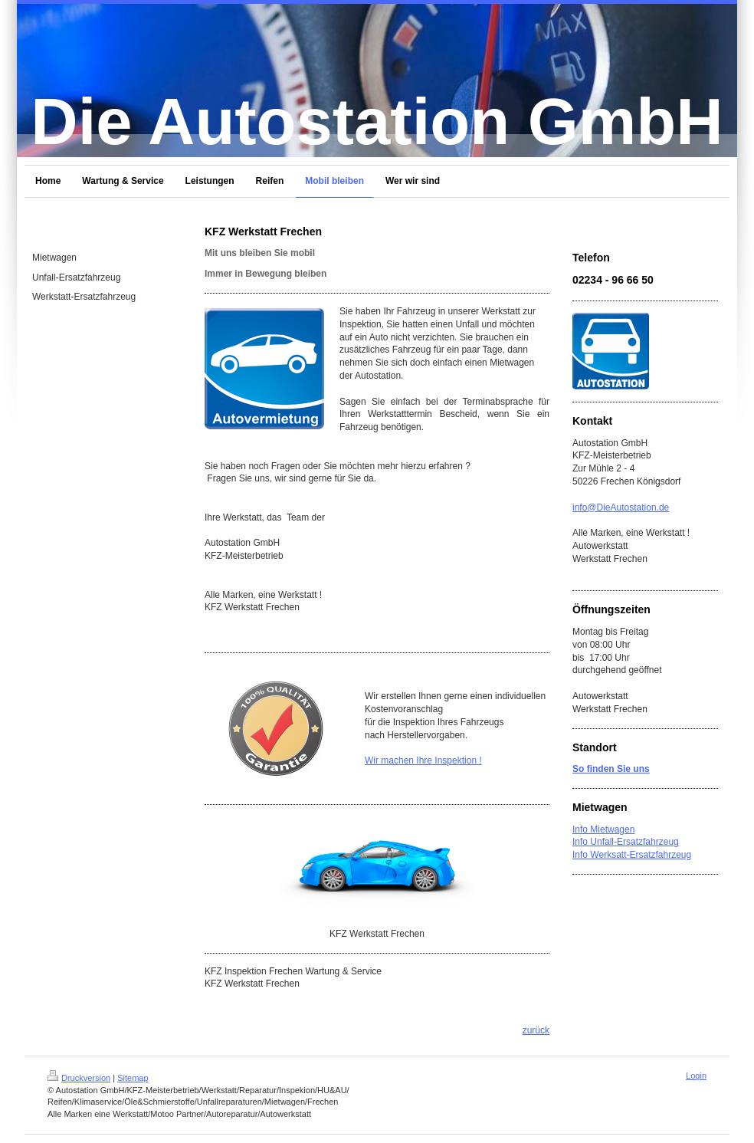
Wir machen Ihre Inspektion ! (423, 760)
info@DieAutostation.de (620, 507)
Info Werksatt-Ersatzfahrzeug (631, 854)
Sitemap (132, 1077)
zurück (536, 1030)
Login (696, 1075)
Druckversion (79, 1077)
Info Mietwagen (603, 829)
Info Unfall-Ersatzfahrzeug (625, 841)
